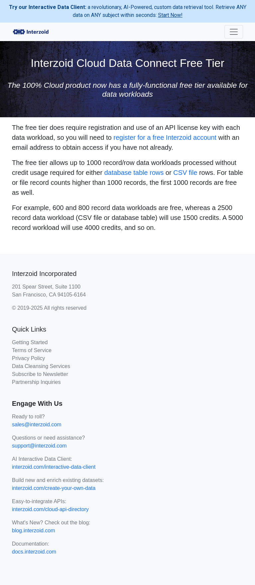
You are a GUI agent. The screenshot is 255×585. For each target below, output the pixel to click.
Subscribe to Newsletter (40, 374)
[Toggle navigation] (233, 31)
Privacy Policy (28, 358)
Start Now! (170, 15)
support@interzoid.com (39, 446)
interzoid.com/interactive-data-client (54, 467)
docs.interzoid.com (34, 552)
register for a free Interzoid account (165, 137)
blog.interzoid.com (33, 530)
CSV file (185, 172)
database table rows (134, 172)
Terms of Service (31, 350)
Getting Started (30, 342)
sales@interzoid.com (36, 424)
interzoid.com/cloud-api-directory (50, 509)
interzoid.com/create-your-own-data (54, 488)
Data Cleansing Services (41, 366)
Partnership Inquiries (36, 382)
